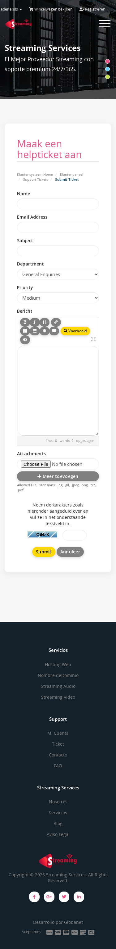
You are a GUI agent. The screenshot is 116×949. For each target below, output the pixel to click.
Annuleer (70, 552)
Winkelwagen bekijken (50, 9)
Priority (25, 287)
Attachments (31, 453)
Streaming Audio (58, 686)
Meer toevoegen (57, 476)
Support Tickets (35, 179)
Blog (58, 823)
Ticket (58, 744)
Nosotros (58, 802)
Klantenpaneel (71, 174)
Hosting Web (58, 664)
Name (23, 194)
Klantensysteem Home (35, 174)
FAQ (58, 766)
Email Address (32, 217)
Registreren (92, 9)
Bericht (24, 311)
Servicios (58, 812)
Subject (25, 240)
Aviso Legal (58, 834)
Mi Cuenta (58, 733)
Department (30, 264)
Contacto (58, 755)
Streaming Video (58, 697)
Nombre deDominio (58, 675)
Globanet (73, 922)
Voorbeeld (75, 331)
